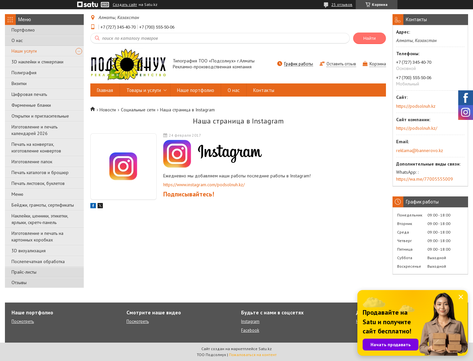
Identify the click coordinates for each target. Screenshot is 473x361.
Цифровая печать (29, 94)
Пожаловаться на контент (253, 354)
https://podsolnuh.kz (416, 106)
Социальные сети (138, 110)
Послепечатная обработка (38, 261)
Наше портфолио (195, 90)
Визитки (19, 83)
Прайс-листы (23, 272)
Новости (108, 110)
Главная (105, 90)
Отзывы (19, 282)
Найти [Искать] (369, 38)
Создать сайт (125, 4)
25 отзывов (341, 4)
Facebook (250, 330)
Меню (17, 194)
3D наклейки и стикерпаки (37, 62)
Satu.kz (265, 348)
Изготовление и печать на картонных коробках (37, 236)
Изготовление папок (31, 162)
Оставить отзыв (341, 64)
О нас (17, 40)
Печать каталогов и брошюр (40, 172)
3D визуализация (28, 251)
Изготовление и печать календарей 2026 (34, 130)
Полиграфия (23, 73)
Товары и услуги (143, 90)
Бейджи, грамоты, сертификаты (42, 205)
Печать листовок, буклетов (38, 183)
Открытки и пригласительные (40, 116)
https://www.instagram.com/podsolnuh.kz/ (204, 185)
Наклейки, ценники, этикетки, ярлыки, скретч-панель (39, 219)
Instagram (250, 321)
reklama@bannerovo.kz (419, 150)
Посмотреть (22, 321)
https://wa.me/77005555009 (424, 179)
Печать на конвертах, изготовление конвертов (36, 147)
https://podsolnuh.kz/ (416, 128)
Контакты (263, 90)
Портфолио (23, 30)
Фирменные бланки (31, 105)
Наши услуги (24, 51)
